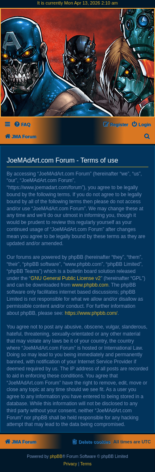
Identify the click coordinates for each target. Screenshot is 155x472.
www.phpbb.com (90, 285)
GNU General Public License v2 (65, 278)
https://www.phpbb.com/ (91, 313)
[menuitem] (22, 124)
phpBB (56, 456)
